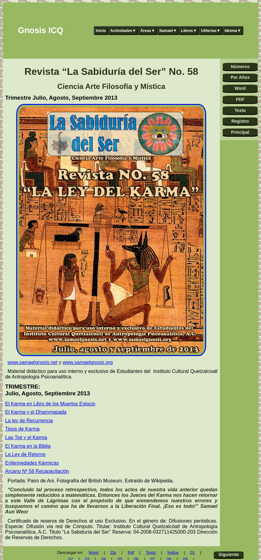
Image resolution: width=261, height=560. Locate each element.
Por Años (240, 77)
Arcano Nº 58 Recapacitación (37, 471)
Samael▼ (168, 30)
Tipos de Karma (22, 429)
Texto (240, 110)
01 (192, 552)
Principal (240, 132)
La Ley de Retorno (25, 454)
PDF (240, 99)
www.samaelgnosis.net (33, 362)
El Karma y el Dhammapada (35, 412)
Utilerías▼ (210, 30)
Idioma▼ (233, 30)
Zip (113, 552)
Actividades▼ (123, 30)
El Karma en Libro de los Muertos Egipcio (50, 403)
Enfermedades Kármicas (32, 463)
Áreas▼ (147, 30)
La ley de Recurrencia (29, 420)
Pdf (131, 552)
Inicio (101, 30)
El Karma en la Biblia (28, 446)
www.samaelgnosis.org (88, 362)
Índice (173, 552)
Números (240, 66)
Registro (240, 121)
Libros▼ (189, 30)
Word (240, 88)
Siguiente (228, 554)
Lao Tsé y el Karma (26, 437)
